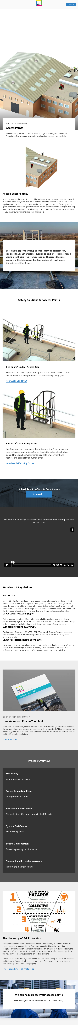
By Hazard (10, 123)
